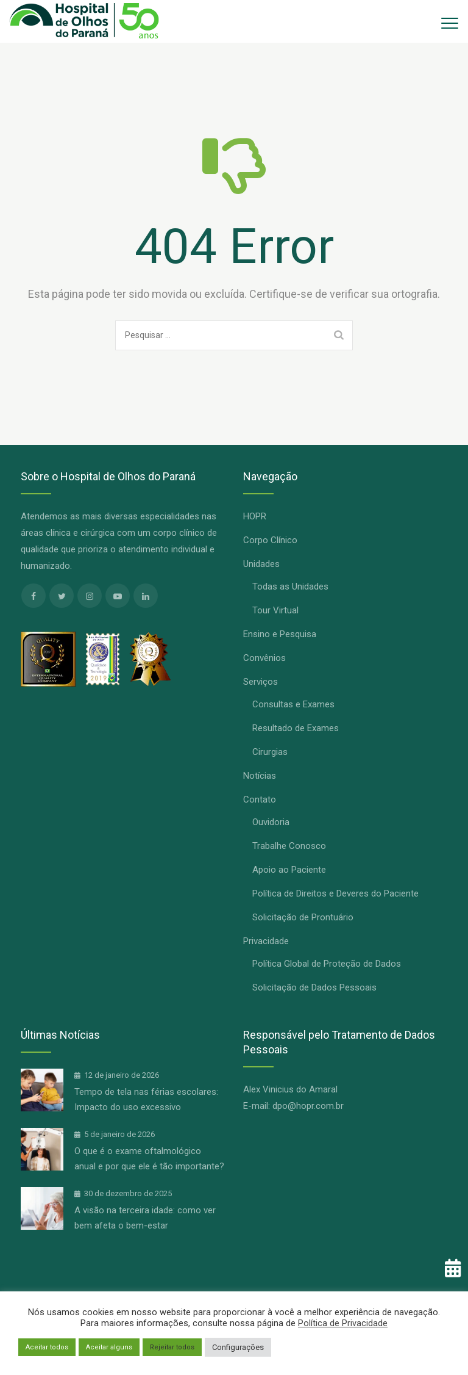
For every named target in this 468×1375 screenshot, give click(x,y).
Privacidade (266, 941)
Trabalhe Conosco (289, 845)
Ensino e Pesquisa (279, 634)
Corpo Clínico (270, 540)
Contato (259, 799)
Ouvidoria (270, 822)
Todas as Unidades (290, 586)
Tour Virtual (275, 610)
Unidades (261, 563)
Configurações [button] (238, 1347)
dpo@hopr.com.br (308, 1105)
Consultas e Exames (293, 704)
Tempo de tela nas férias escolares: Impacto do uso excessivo (146, 1099)
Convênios (264, 657)
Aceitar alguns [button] (109, 1347)
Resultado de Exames (295, 728)
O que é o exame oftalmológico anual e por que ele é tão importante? (149, 1159)
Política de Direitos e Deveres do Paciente (335, 893)
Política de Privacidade (343, 1323)
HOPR (254, 516)
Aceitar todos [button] (47, 1347)
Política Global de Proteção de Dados (326, 963)
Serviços (260, 681)
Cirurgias (270, 751)
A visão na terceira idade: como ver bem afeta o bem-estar (145, 1218)
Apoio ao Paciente (289, 869)
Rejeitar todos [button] (172, 1347)
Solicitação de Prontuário (302, 917)
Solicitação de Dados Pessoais (314, 987)
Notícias (259, 775)
